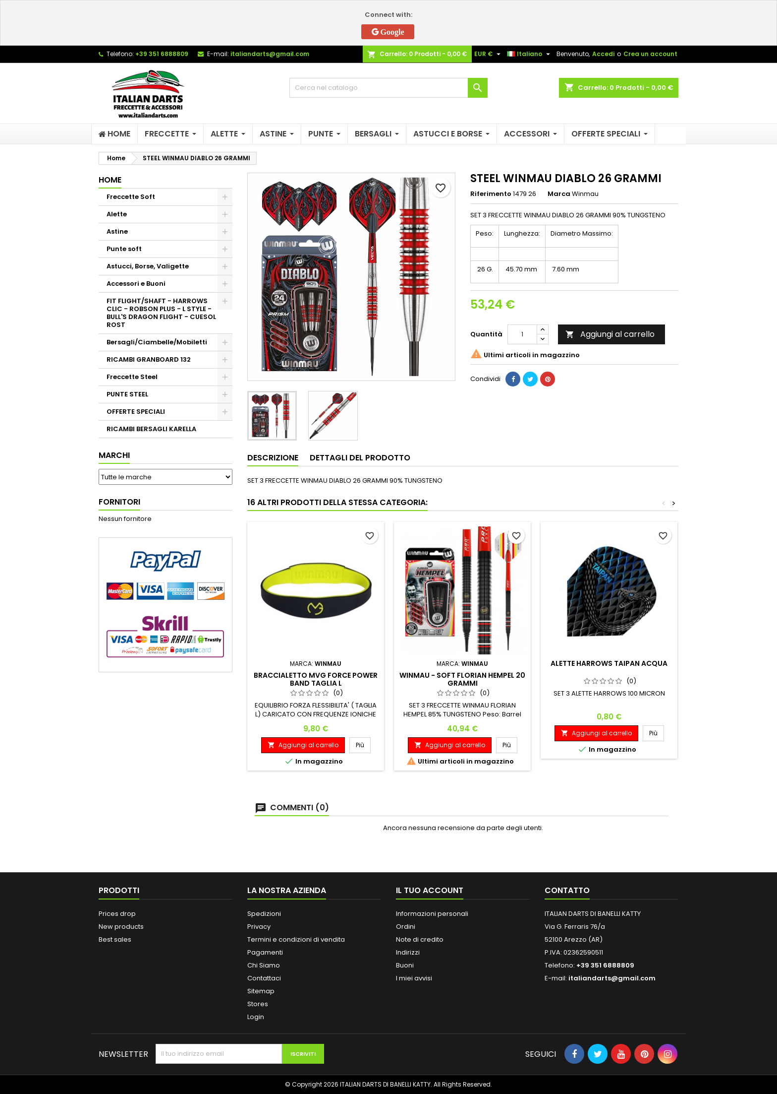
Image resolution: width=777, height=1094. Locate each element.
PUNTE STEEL (127, 394)
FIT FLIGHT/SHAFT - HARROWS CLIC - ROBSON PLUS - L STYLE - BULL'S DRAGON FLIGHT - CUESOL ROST (161, 312)
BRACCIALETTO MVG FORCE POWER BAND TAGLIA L (316, 679)
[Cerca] (388, 88)
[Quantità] (522, 334)
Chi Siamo (263, 965)
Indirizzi (408, 952)
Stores (257, 1004)
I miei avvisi (414, 978)
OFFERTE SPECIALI (136, 411)
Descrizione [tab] (272, 457)
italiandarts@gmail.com (269, 54)
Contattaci (264, 978)
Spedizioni (264, 913)
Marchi (114, 455)
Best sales (115, 939)
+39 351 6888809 (161, 54)
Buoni (405, 965)
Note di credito (420, 939)
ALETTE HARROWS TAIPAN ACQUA (609, 663)
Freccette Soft (131, 196)
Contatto (567, 890)
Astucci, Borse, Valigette (148, 266)
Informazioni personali (432, 913)
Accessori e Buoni (136, 283)
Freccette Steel (132, 377)
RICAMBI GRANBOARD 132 (149, 359)
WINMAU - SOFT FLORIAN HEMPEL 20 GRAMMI (462, 679)
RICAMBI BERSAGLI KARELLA (151, 429)
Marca (559, 194)
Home (110, 180)
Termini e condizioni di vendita (296, 939)
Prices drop (117, 913)
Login (255, 1017)
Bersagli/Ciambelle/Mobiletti (157, 342)
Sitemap (261, 991)
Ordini (405, 926)
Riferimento (490, 194)
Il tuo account (429, 890)
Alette (117, 214)
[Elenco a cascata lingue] (530, 54)
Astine (117, 231)
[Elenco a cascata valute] (488, 54)
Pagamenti (265, 952)
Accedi (603, 54)
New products (121, 926)
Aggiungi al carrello (610, 334)
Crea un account (650, 54)
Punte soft (124, 249)
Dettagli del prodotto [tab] (360, 457)
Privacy (259, 926)
